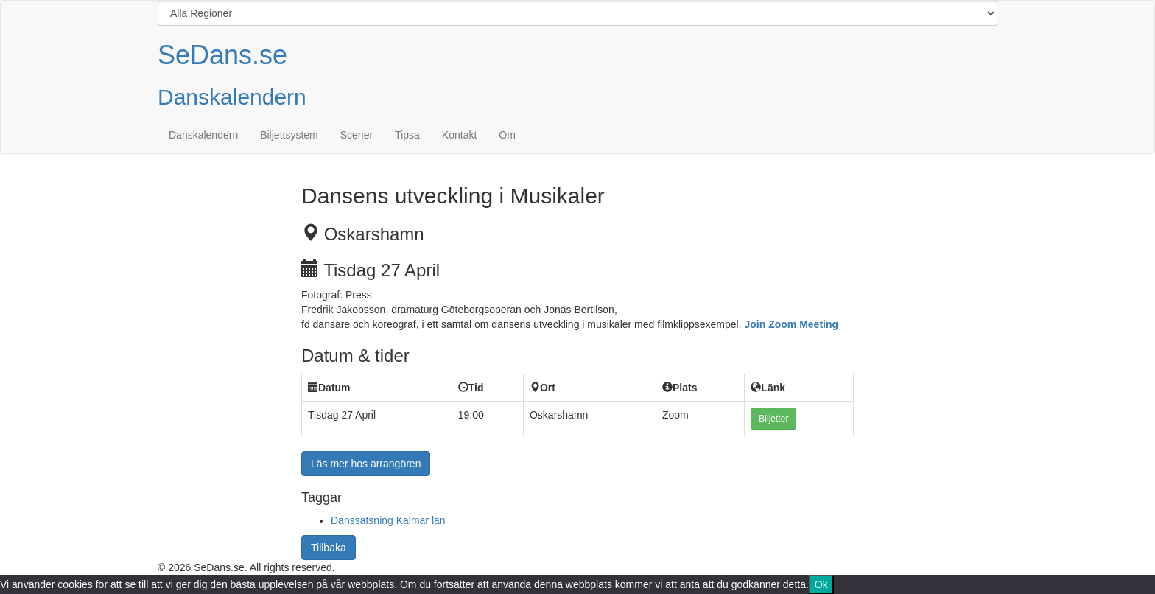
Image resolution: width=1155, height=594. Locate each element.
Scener (356, 135)
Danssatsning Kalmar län (388, 520)
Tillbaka (328, 547)
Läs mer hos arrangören (366, 463)
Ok (821, 584)
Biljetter (773, 418)
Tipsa (407, 135)
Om (507, 135)
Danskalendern (203, 135)
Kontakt (459, 135)
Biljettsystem (289, 135)
